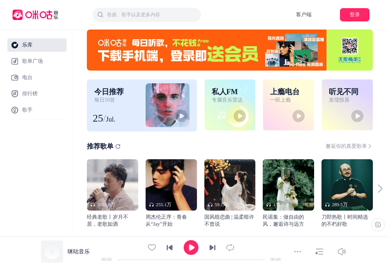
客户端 (304, 14)
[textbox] (152, 14)
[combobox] (146, 15)
